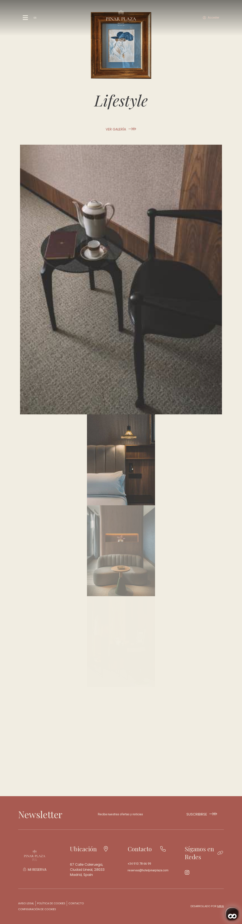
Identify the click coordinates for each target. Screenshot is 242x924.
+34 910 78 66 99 (139, 863)
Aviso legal (26, 903)
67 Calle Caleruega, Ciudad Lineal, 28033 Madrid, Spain (87, 869)
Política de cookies (51, 903)
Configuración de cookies (37, 909)
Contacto (76, 903)
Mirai (220, 906)
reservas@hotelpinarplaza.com (148, 870)
